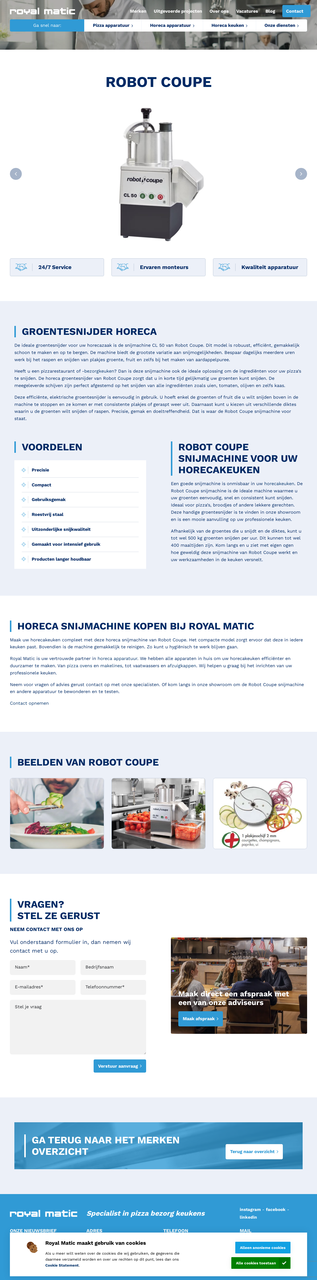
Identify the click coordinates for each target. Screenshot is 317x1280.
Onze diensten (279, 25)
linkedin (248, 1217)
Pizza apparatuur (111, 25)
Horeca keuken (227, 25)
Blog (270, 11)
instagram (250, 1209)
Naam (22, 967)
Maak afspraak (199, 1018)
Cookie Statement (62, 1265)
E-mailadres (29, 986)
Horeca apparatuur (170, 25)
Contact (294, 11)
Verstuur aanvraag (118, 1066)
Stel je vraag (28, 1006)
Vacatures (247, 11)
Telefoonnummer (105, 986)
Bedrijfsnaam (99, 967)
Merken (138, 11)
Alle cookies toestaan (256, 1263)
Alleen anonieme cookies (263, 1247)
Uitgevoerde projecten (178, 11)
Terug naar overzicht (252, 1151)
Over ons (219, 11)
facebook (276, 1209)
